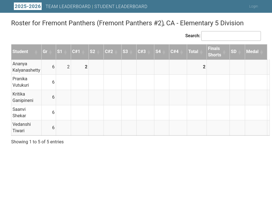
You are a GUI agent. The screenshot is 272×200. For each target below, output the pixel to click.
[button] (36, 51)
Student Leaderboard (120, 6)
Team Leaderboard (68, 6)
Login (253, 6)
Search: (192, 35)
